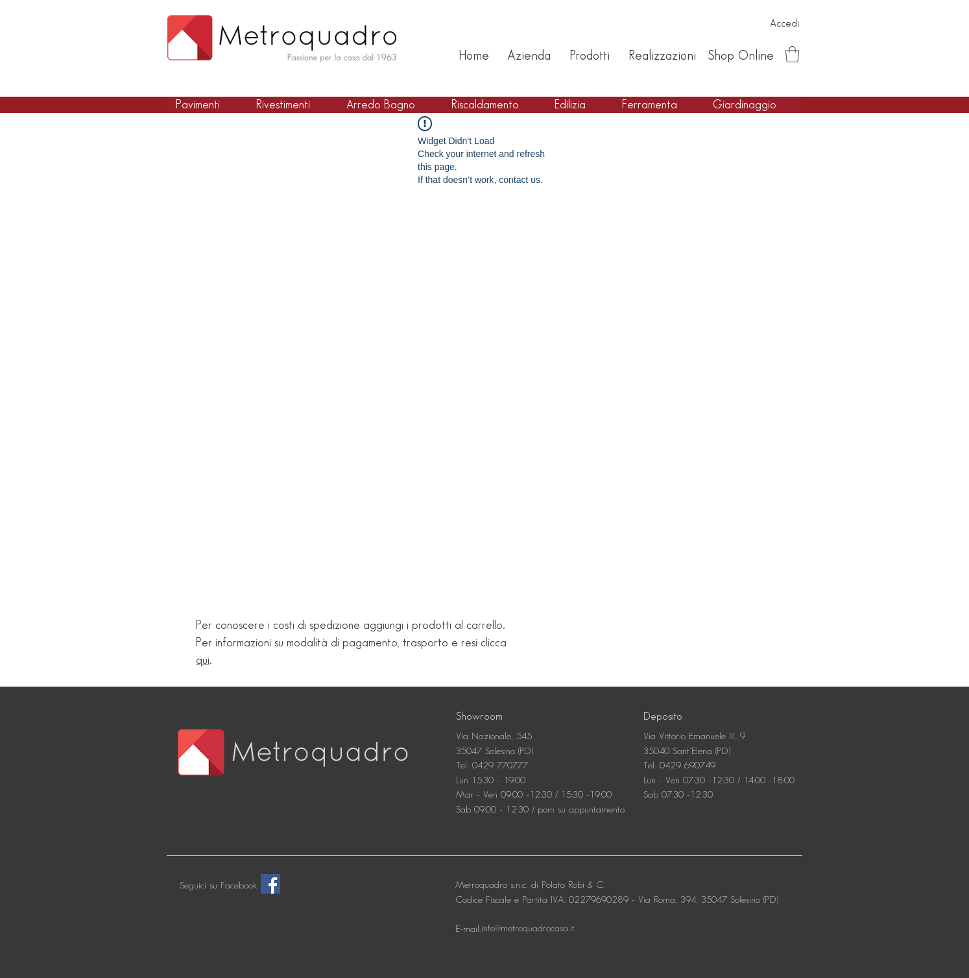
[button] (792, 54)
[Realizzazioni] (662, 56)
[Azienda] (529, 56)
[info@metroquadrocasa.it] (528, 929)
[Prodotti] (589, 56)
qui (202, 660)
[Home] (473, 55)
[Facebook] (270, 884)
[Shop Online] (741, 56)
